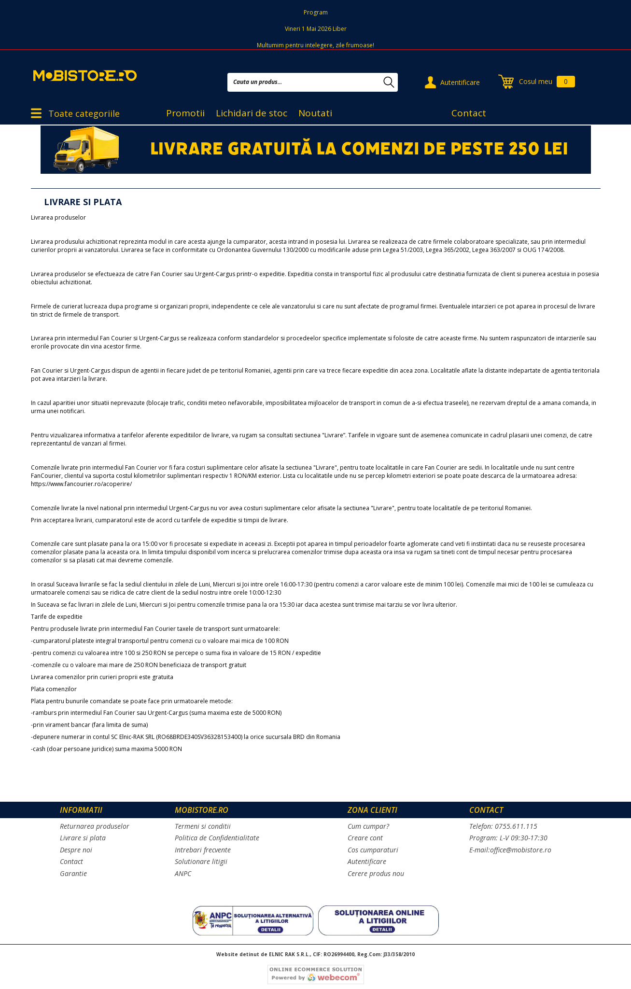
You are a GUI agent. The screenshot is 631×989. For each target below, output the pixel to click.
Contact (468, 113)
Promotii (185, 113)
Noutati (315, 113)
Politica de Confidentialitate (217, 837)
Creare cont (365, 837)
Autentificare (460, 82)
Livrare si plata (83, 837)
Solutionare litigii (201, 861)
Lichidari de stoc (251, 113)
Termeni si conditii (203, 826)
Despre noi (76, 849)
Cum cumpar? (368, 826)
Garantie (73, 873)
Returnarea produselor (94, 826)
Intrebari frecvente (203, 849)
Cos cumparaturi (373, 849)
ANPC (183, 873)
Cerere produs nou (376, 873)
